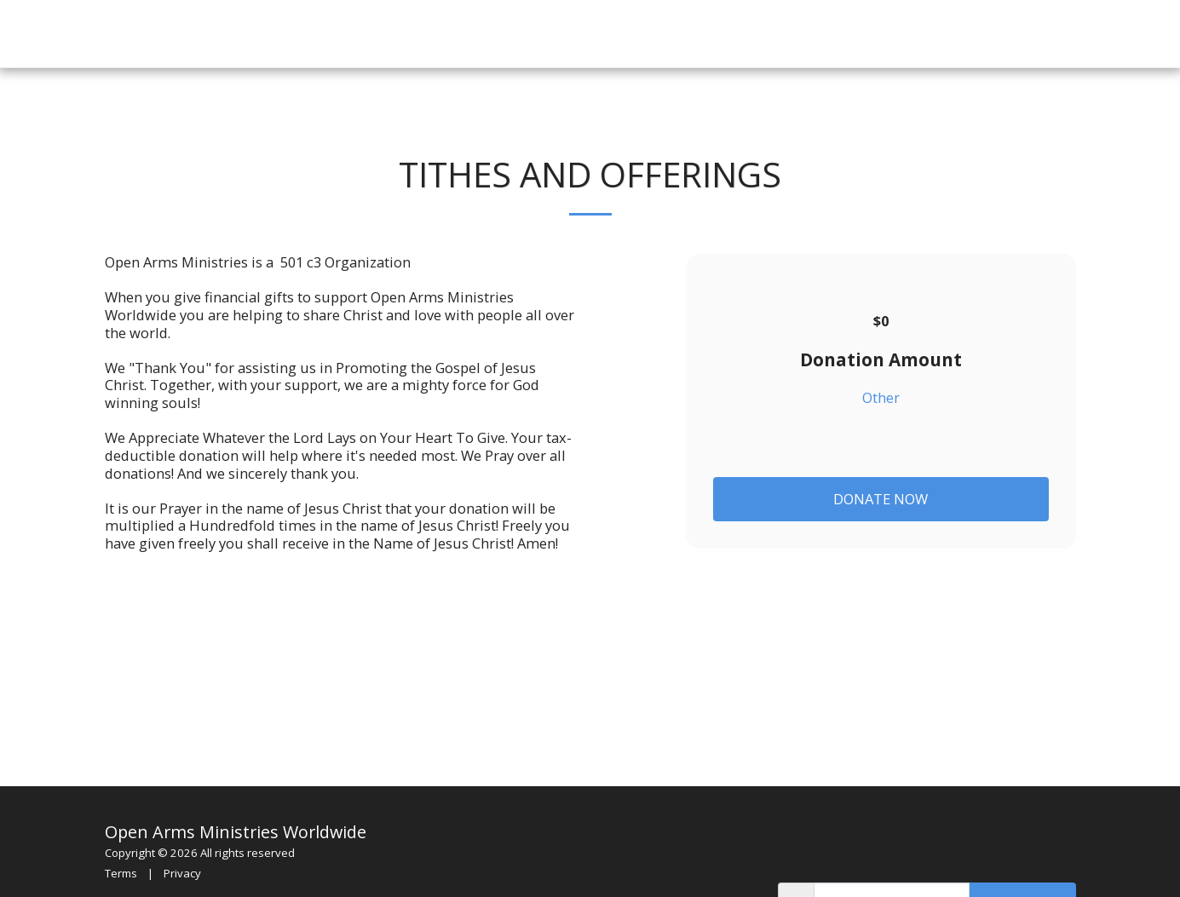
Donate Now (880, 499)
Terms (121, 873)
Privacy (182, 873)
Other (881, 398)
